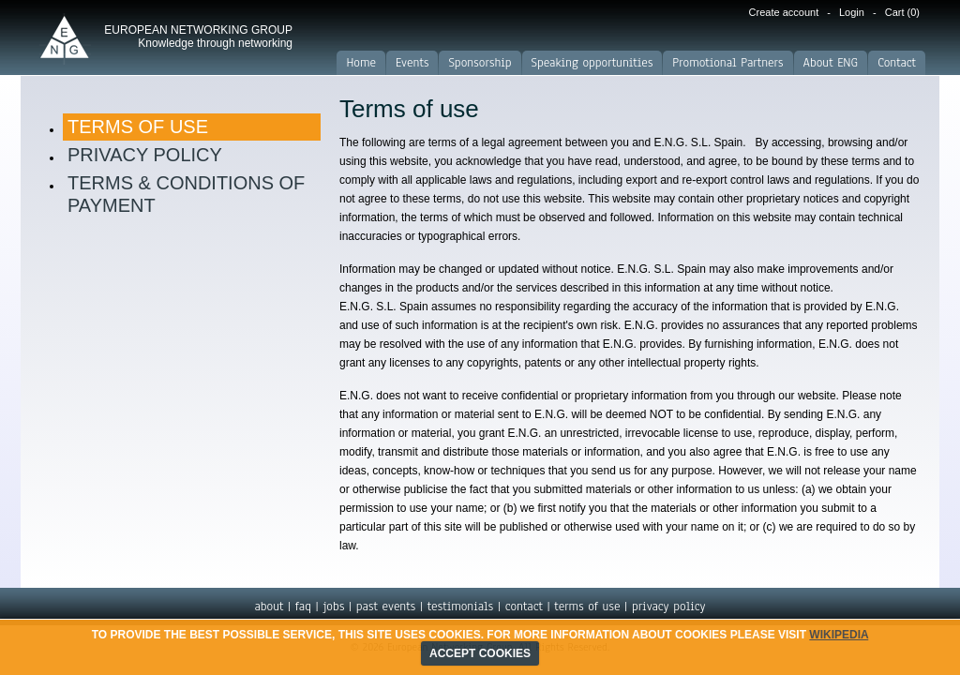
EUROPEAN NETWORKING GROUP (198, 36)
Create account (784, 12)
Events (412, 62)
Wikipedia (838, 634)
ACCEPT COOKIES (480, 653)
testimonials (460, 606)
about (268, 606)
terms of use (587, 606)
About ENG (831, 62)
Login (851, 12)
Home (361, 62)
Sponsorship (479, 62)
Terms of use (138, 126)
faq (303, 606)
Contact (897, 62)
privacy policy (669, 606)
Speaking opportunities (592, 62)
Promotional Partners (727, 62)
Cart (902, 12)
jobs (333, 606)
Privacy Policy (145, 154)
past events (385, 606)
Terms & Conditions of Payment (186, 194)
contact (524, 606)
